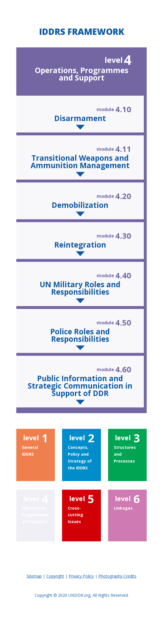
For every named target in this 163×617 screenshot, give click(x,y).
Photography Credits (117, 576)
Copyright (55, 576)
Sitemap (34, 576)
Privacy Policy (81, 576)
